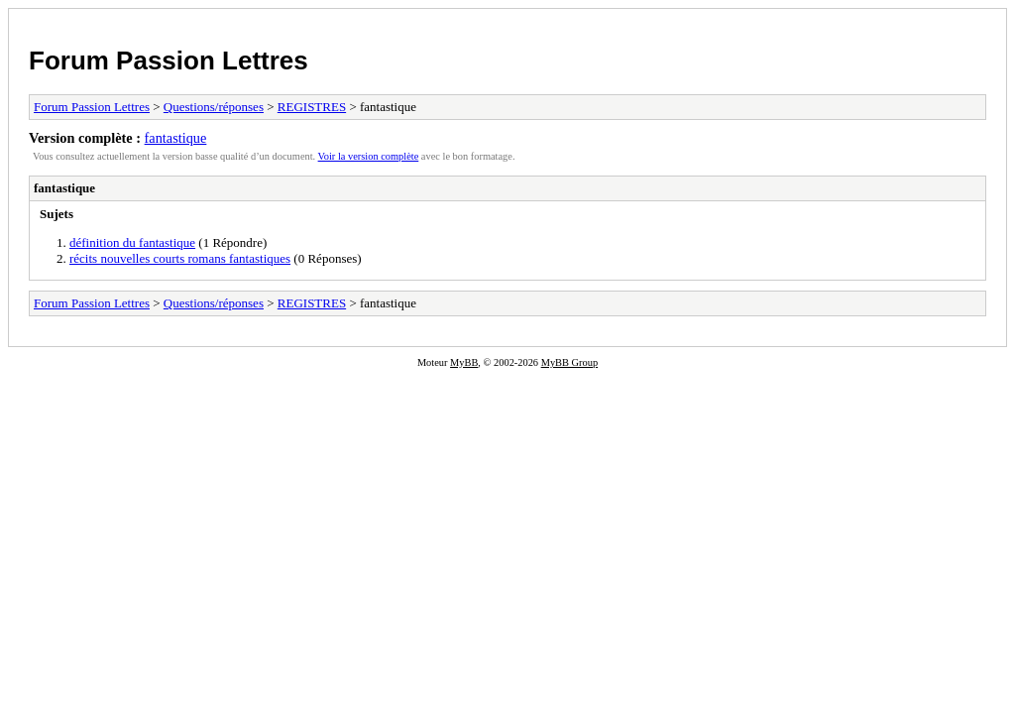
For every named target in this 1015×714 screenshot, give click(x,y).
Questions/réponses (214, 106)
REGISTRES (312, 106)
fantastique (176, 138)
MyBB (464, 362)
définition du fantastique (132, 242)
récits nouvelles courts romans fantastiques (179, 258)
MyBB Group (569, 362)
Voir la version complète (368, 156)
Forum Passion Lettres (168, 60)
